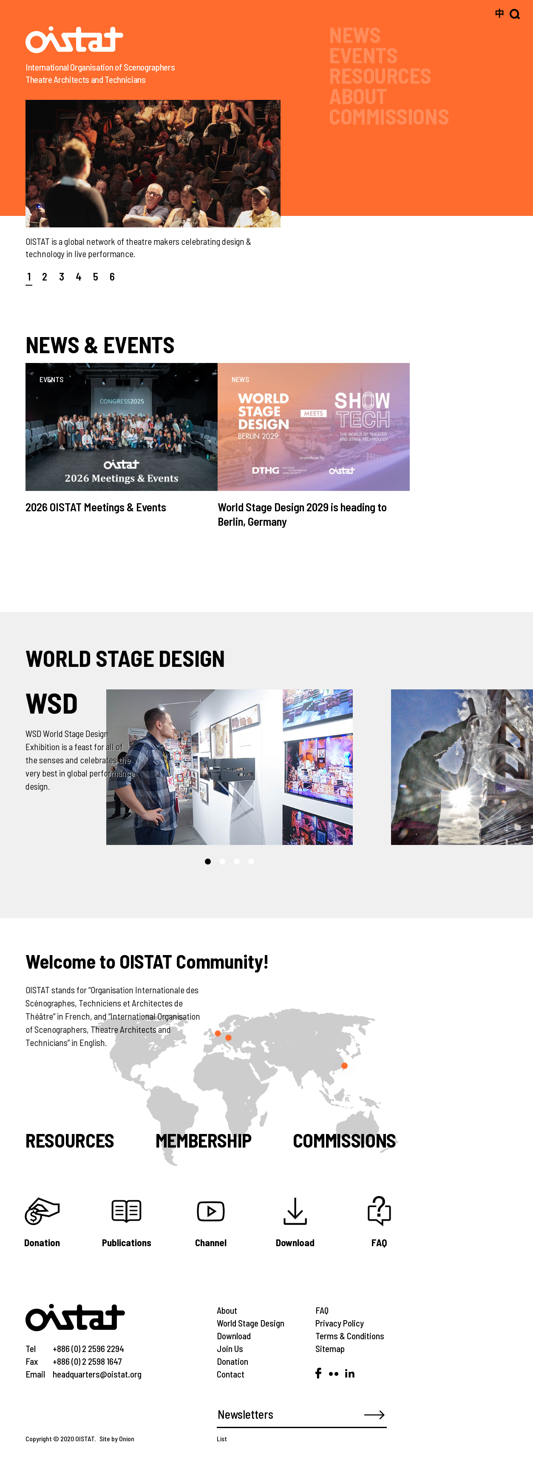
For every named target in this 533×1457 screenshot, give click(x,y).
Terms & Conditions (349, 1335)
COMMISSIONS (389, 116)
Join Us (230, 1348)
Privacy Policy (339, 1323)
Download (234, 1335)
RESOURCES (380, 75)
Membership (204, 1139)
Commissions (344, 1139)
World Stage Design (250, 1323)
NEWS (354, 34)
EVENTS (363, 55)
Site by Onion (116, 1438)
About (227, 1310)
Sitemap (330, 1348)
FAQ (322, 1310)
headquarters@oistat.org (97, 1374)
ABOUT (358, 95)
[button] (208, 861)
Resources (70, 1139)
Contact (230, 1374)
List (222, 1438)
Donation (232, 1361)
